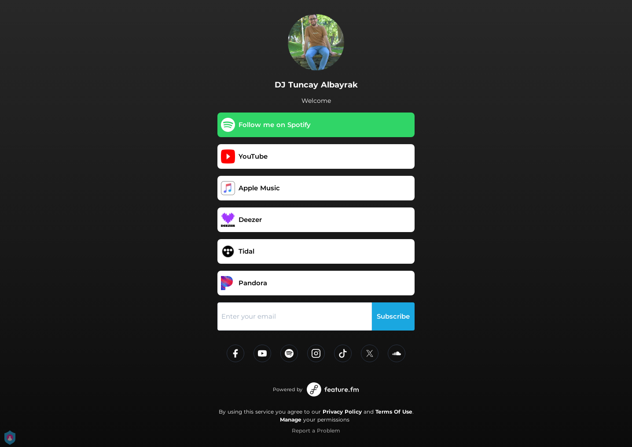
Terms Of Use (393, 411)
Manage (290, 419)
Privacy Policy (342, 411)
